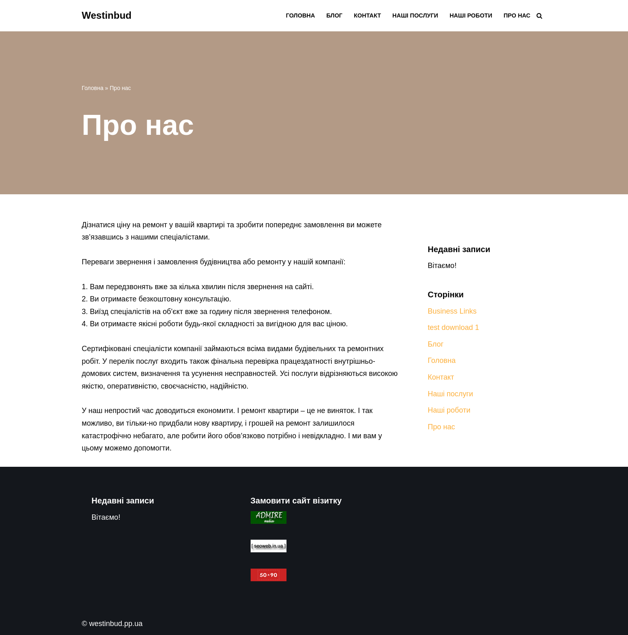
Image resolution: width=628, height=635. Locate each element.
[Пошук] (539, 16)
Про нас (517, 15)
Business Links (452, 311)
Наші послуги (415, 15)
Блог (334, 15)
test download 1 (453, 327)
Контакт (367, 15)
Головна (300, 15)
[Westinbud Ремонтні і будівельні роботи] (107, 15)
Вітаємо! (442, 265)
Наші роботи (471, 15)
